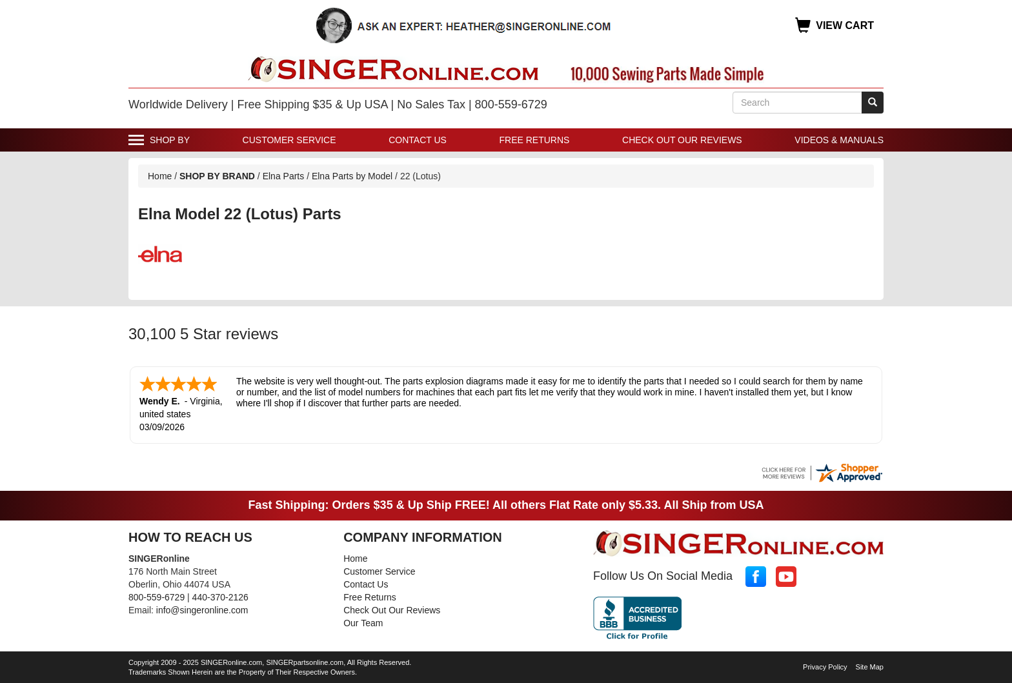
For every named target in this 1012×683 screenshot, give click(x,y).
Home (160, 176)
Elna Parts (284, 176)
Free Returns (535, 140)
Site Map (870, 667)
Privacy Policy (825, 667)
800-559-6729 (156, 597)
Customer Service (289, 140)
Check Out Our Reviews (682, 140)
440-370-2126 (220, 597)
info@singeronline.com (202, 610)
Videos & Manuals (839, 140)
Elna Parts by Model (352, 176)
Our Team (363, 623)
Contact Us (418, 140)
